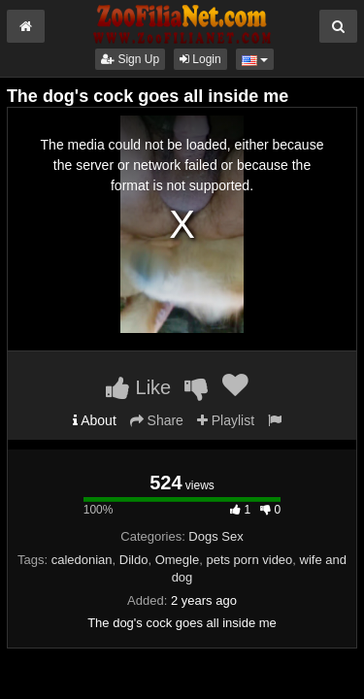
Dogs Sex (215, 536)
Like (138, 387)
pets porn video (249, 559)
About (94, 420)
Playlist (225, 420)
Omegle (177, 559)
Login (200, 59)
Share (156, 420)
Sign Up (130, 59)
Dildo (134, 559)
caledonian (82, 559)
